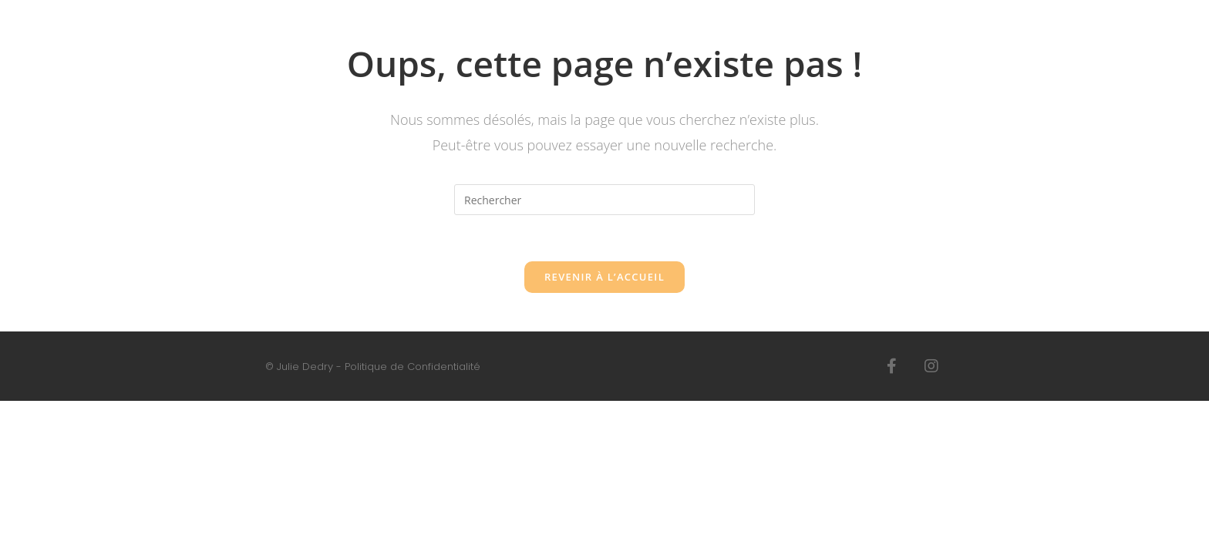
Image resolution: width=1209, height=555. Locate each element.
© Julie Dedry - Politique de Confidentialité (372, 366)
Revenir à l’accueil (604, 277)
